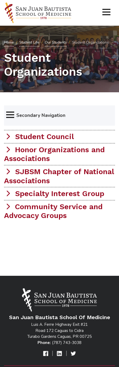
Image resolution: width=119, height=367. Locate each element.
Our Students (56, 42)
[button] (59, 115)
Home (9, 42)
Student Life (29, 42)
